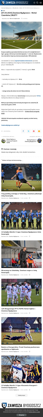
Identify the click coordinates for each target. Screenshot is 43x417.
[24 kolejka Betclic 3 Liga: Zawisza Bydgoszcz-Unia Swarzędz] (21, 216)
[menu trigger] (40, 2)
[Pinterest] (34, 131)
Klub (4, 10)
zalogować (12, 152)
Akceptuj (21, 415)
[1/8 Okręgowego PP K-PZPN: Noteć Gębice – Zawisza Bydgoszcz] (21, 292)
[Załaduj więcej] (21, 394)
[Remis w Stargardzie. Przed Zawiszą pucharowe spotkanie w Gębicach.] (21, 330)
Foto (5, 227)
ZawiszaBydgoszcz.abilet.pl (10, 125)
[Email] (39, 131)
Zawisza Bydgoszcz (14, 198)
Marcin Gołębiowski (15, 18)
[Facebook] (23, 131)
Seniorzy (10, 189)
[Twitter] (28, 131)
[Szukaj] (37, 2)
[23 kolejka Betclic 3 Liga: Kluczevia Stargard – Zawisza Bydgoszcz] (21, 369)
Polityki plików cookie (34, 412)
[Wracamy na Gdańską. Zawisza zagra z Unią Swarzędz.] (21, 254)
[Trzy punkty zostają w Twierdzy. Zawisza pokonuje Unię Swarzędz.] (21, 177)
